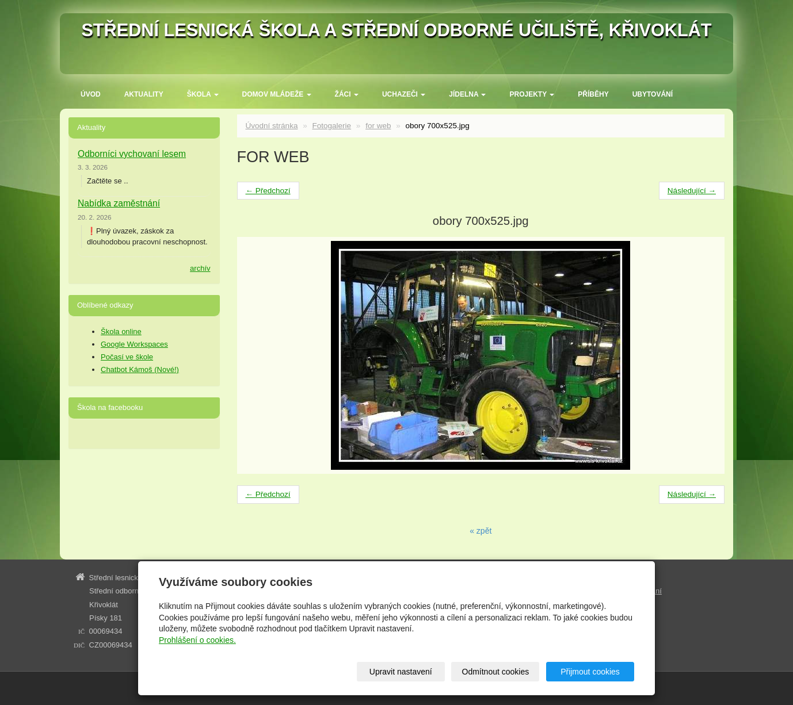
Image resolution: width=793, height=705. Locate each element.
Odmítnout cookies (495, 671)
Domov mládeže (276, 94)
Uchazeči (403, 94)
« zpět (480, 530)
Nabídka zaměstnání (119, 203)
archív (200, 268)
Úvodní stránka (272, 125)
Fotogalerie (331, 125)
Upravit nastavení (400, 671)
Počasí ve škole (127, 356)
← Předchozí (268, 190)
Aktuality (143, 94)
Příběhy (593, 94)
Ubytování (652, 94)
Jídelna (467, 94)
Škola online (121, 331)
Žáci (347, 94)
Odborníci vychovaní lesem (132, 154)
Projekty (531, 94)
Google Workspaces (134, 344)
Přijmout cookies (590, 671)
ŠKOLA (203, 94)
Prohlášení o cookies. (197, 640)
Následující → (692, 190)
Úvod (91, 94)
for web (378, 125)
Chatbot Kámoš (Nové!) (140, 369)
